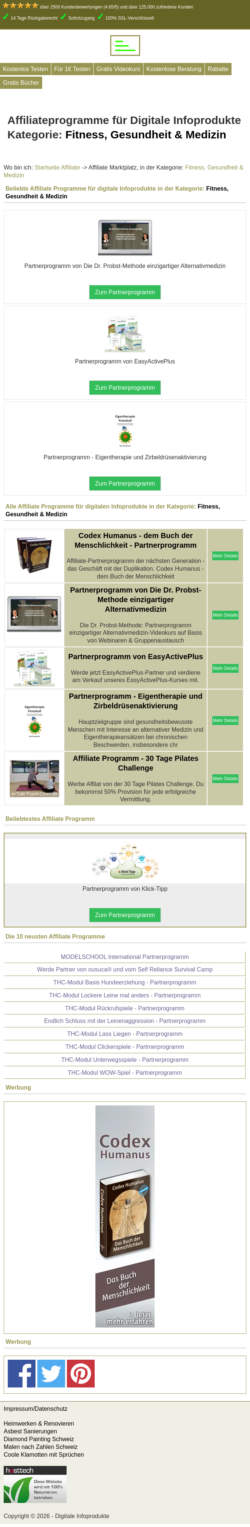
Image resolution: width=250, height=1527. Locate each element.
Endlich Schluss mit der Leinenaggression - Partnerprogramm (125, 1021)
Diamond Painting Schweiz (39, 1439)
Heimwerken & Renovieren (39, 1423)
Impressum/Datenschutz (36, 1409)
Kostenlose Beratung (174, 69)
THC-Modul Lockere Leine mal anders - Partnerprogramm (125, 995)
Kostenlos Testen (25, 69)
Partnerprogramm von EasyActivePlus (135, 656)
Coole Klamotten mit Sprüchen (44, 1455)
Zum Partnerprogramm (125, 292)
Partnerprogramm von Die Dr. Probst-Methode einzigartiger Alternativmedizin (136, 599)
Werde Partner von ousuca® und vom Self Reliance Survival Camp (125, 969)
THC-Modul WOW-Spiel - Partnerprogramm (125, 1073)
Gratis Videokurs (118, 69)
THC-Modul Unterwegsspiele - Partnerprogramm (124, 1060)
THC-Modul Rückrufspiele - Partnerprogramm (125, 1008)
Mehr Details (225, 555)
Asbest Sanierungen (30, 1431)
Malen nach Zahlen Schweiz (41, 1447)
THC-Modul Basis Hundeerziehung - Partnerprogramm (124, 982)
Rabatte (218, 69)
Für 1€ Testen (72, 69)
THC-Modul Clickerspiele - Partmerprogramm (124, 1047)
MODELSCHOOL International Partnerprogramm (125, 957)
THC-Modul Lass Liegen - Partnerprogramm (124, 1034)
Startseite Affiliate (57, 167)
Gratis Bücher (21, 83)
